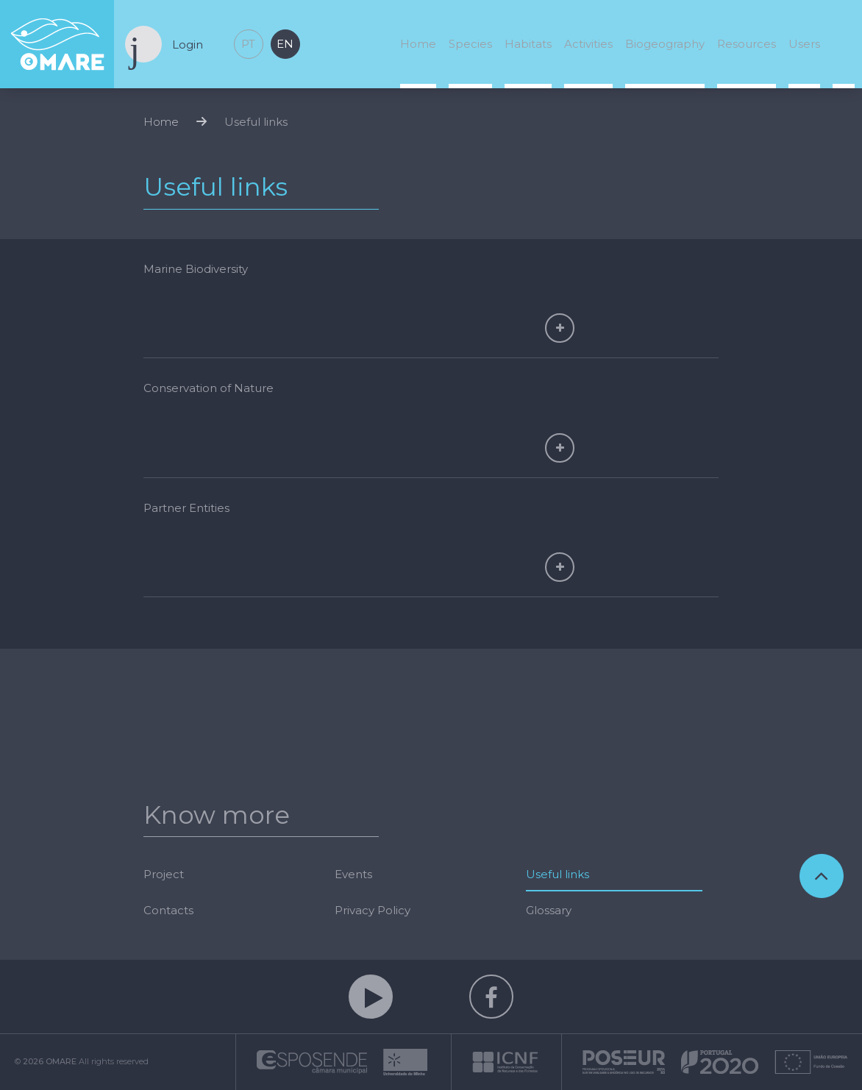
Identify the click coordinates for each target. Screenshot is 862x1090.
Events (353, 874)
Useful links (256, 122)
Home (418, 44)
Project (163, 874)
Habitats (528, 44)
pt (248, 44)
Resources (746, 44)
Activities (588, 44)
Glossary (548, 910)
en (285, 44)
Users (804, 44)
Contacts (168, 910)
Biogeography (665, 44)
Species (470, 44)
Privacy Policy (372, 910)
